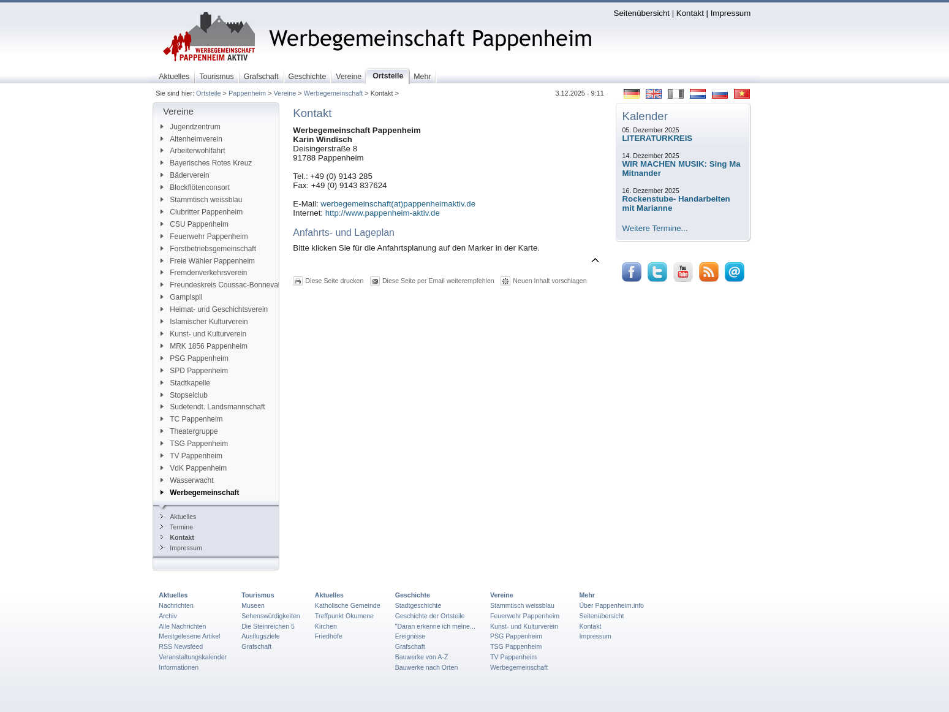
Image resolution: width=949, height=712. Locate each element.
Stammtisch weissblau (201, 199)
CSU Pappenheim (195, 224)
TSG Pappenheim (194, 443)
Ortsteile (208, 93)
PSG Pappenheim (195, 358)
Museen (253, 605)
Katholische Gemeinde (347, 605)
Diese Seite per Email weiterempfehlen (438, 280)
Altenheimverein (191, 139)
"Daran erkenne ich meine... (435, 626)
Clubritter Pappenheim (202, 212)
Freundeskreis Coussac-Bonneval (220, 285)
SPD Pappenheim (194, 370)
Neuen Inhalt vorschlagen (549, 280)
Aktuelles (178, 516)
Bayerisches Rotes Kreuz (206, 163)
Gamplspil (181, 297)
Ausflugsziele (260, 636)
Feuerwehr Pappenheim (204, 236)
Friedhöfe (328, 636)
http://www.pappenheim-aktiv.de (382, 213)
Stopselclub (184, 395)
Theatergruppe (189, 431)
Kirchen (326, 626)
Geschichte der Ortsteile (430, 615)
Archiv (167, 615)
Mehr (586, 595)
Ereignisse (410, 636)
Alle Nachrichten (182, 626)
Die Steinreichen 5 (268, 626)
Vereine (284, 93)
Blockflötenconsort (195, 187)
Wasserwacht (187, 480)
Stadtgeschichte (418, 605)
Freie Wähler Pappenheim (208, 261)
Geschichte (412, 595)
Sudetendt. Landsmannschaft (213, 407)
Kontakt (690, 13)
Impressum (731, 13)
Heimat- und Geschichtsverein (214, 309)
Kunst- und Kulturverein (203, 334)
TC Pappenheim (191, 419)
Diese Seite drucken (334, 280)
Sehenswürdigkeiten (270, 615)
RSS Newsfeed (181, 646)
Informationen (178, 667)
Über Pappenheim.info (611, 605)
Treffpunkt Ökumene (344, 615)
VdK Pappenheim (194, 468)
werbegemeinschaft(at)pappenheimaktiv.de (397, 203)
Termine (177, 527)
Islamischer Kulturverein (204, 321)
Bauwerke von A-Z (421, 657)
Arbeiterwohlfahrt (193, 150)
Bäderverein (185, 175)
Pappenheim (247, 93)
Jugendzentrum (190, 127)
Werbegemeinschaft (333, 93)
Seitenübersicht (642, 13)
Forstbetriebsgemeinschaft (208, 248)
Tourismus (257, 595)
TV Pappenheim (191, 456)
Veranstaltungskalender (193, 657)
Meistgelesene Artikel (189, 636)
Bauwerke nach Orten (426, 667)
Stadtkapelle (185, 383)
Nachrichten (176, 605)
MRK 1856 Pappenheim (204, 346)
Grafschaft (256, 646)
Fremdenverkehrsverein (204, 272)
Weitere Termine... (655, 228)
